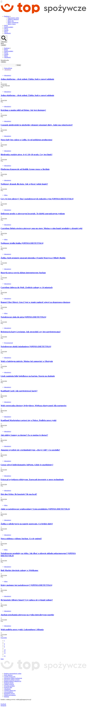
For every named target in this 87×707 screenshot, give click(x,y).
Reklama (6, 696)
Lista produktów (8, 692)
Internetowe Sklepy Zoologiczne (13, 678)
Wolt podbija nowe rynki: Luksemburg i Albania (22, 629)
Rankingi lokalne (9, 682)
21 (4, 656)
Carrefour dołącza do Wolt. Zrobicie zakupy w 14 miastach (27, 287)
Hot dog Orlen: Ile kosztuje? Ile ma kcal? (19, 494)
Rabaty (6, 25)
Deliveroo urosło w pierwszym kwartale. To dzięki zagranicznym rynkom (33, 213)
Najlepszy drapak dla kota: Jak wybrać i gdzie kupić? (24, 184)
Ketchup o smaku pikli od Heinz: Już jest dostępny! (23, 110)
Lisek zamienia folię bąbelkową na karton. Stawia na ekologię (28, 376)
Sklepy (6, 31)
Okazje (6, 28)
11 (4, 651)
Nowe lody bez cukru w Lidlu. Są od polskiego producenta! (26, 140)
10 (4, 650)
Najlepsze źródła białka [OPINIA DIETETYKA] (22, 243)
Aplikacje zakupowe (13, 19)
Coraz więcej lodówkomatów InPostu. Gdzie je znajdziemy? (27, 465)
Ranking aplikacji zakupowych (12, 681)
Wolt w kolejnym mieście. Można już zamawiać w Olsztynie (27, 361)
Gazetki (6, 30)
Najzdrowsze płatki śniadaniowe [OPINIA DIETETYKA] (26, 346)
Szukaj (18, 65)
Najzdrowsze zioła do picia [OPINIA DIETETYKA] (23, 317)
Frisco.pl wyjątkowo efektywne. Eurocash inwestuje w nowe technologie (32, 479)
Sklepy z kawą (12, 24)
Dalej (2, 659)
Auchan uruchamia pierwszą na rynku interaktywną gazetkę (27, 615)
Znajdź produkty (8, 27)
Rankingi (7, 16)
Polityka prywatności (10, 695)
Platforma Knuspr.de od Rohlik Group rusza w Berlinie (25, 169)
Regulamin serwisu (9, 693)
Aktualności (7, 33)
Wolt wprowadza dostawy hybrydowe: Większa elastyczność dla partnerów (33, 405)
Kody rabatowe (8, 675)
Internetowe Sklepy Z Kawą (12, 679)
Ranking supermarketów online (12, 673)
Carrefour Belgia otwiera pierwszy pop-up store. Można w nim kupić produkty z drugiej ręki (41, 228)
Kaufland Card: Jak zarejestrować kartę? (19, 391)
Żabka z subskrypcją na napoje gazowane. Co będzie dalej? (27, 524)
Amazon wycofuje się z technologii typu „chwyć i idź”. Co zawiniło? (30, 450)
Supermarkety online (13, 18)
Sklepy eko (11, 21)
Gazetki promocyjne (9, 676)
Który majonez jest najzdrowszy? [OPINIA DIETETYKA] (26, 585)
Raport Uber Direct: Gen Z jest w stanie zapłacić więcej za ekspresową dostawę (35, 302)
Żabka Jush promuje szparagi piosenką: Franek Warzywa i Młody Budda (33, 258)
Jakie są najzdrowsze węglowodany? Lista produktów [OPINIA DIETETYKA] (35, 509)
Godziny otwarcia (9, 684)
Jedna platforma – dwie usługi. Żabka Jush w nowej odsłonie (27, 79)
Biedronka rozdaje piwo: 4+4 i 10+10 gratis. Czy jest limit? (26, 154)
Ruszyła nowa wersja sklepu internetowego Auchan (23, 272)
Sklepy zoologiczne (13, 22)
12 (4, 653)
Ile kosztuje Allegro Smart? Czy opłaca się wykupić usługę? (27, 600)
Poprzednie (4, 637)
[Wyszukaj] (4, 39)
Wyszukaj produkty (9, 686)
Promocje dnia (8, 687)
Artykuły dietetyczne (10, 690)
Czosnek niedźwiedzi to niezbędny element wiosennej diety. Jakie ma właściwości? (37, 125)
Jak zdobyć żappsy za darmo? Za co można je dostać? (24, 435)
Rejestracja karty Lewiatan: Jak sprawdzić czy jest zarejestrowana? (31, 332)
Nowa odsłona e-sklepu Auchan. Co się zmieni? (21, 538)
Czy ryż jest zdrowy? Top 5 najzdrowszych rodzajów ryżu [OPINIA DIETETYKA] (37, 199)
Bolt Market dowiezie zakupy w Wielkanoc (19, 570)
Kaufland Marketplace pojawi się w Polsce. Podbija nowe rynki (28, 420)
